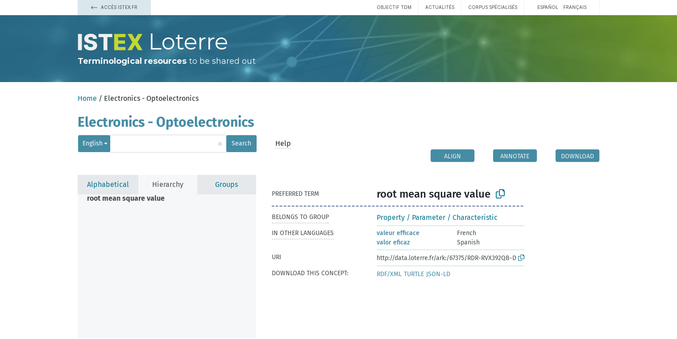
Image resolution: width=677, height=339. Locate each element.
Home (87, 98)
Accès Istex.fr (114, 7)
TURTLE (414, 274)
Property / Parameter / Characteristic (437, 217)
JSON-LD (438, 274)
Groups (226, 184)
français (574, 7)
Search (241, 143)
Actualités (439, 7)
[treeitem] (130, 198)
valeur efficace (398, 233)
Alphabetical (108, 184)
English (93, 143)
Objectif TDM (394, 7)
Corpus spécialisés (492, 7)
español (547, 7)
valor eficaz (393, 242)
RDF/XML (389, 274)
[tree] (167, 266)
